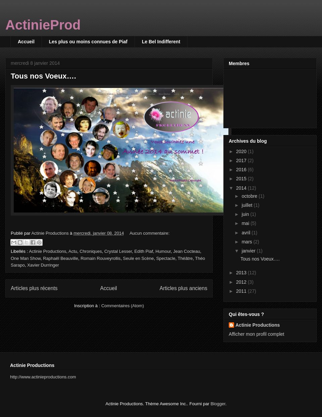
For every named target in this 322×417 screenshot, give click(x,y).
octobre (250, 196)
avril (246, 232)
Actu (72, 251)
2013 (242, 272)
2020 (242, 151)
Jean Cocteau (186, 251)
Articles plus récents (34, 288)
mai (245, 223)
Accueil (26, 41)
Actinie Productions (47, 251)
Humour (163, 251)
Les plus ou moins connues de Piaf (88, 41)
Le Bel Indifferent (161, 41)
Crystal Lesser (118, 251)
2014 (242, 188)
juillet (247, 205)
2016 (242, 169)
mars (247, 241)
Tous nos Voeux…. (43, 76)
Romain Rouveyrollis (100, 258)
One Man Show (26, 258)
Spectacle (165, 258)
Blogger (218, 403)
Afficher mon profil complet (256, 334)
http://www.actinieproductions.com (43, 376)
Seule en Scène (138, 258)
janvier (249, 250)
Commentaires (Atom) (122, 305)
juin (245, 214)
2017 (242, 160)
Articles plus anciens (183, 288)
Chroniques (90, 251)
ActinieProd (42, 24)
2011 (242, 291)
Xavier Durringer (43, 265)
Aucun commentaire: (149, 233)
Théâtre (185, 258)
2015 (242, 178)
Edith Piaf (144, 251)
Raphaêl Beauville (60, 258)
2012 (242, 282)
